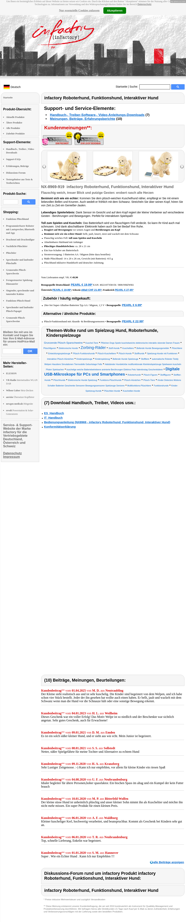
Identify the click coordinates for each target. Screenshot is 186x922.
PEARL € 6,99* (132, 305)
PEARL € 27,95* (124, 289)
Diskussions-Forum (15, 172)
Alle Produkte (13, 128)
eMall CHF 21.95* (91, 289)
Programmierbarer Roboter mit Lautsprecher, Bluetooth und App (20, 229)
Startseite (121, 86)
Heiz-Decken (19, 390)
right (182, 166)
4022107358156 (108, 284)
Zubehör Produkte (15, 133)
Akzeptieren (114, 10)
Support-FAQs (13, 159)
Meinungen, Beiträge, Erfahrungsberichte (82, 119)
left (44, 166)
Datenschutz (144, 4)
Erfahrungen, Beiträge (17, 166)
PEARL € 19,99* (82, 284)
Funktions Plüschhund (17, 219)
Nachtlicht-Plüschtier (16, 246)
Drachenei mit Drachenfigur (20, 239)
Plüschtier (11, 253)
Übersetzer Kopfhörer (20, 397)
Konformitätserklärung (60, 426)
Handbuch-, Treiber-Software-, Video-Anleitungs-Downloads (97, 115)
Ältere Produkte (14, 122)
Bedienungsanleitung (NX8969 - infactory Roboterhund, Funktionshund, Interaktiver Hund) (107, 422)
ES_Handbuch (54, 413)
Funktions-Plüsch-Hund (18, 300)
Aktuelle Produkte (15, 117)
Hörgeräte (19, 403)
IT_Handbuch (53, 417)
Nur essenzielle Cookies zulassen (79, 10)
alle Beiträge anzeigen (168, 862)
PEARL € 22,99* (133, 321)
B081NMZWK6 (126, 284)
